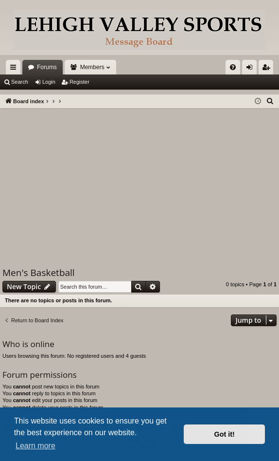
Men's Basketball (38, 272)
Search (19, 82)
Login (48, 82)
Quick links (15, 69)
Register (79, 82)
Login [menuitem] (251, 69)
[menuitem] (233, 67)
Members (92, 67)
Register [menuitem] (268, 69)
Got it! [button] (224, 434)
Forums (47, 67)
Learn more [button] (35, 446)
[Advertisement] (139, 181)
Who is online (28, 344)
